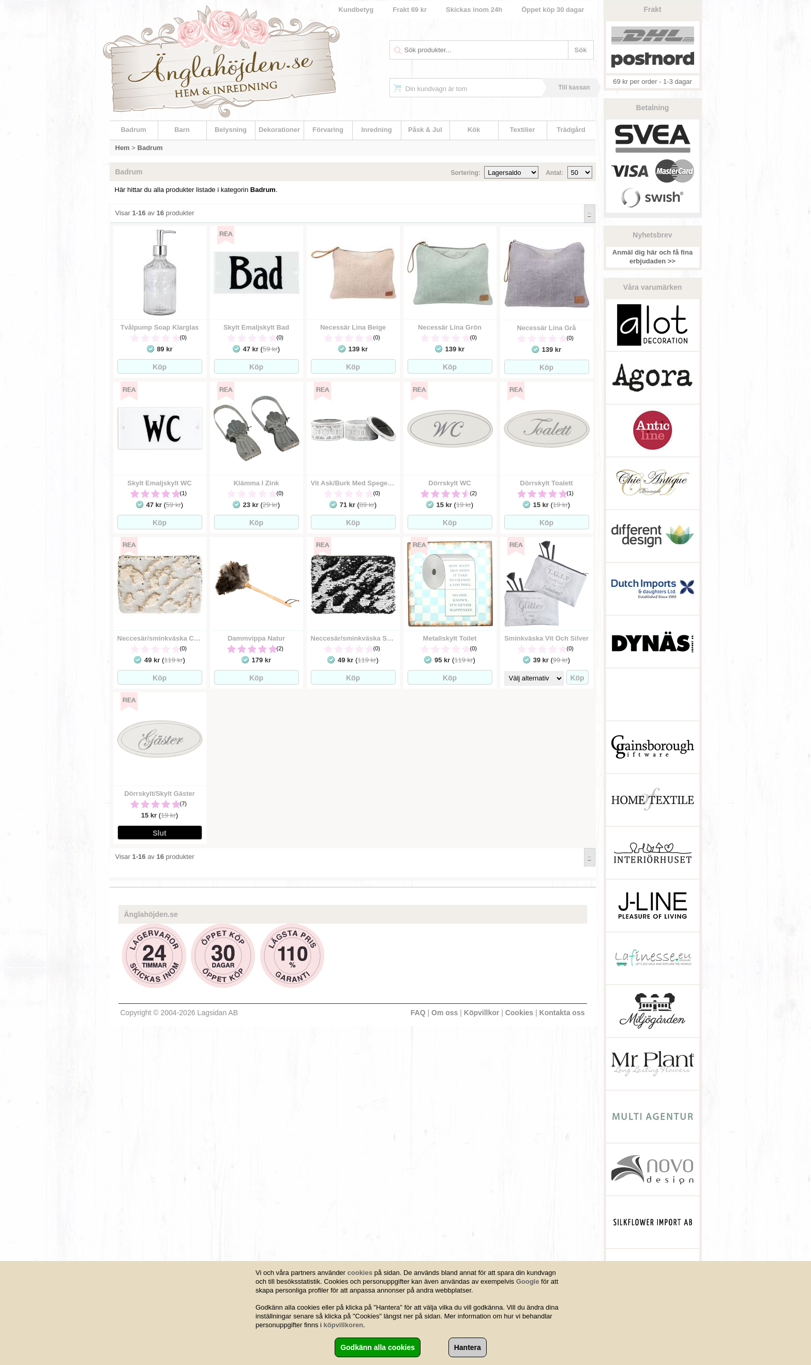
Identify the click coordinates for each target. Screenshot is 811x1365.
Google (527, 1281)
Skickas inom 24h (474, 9)
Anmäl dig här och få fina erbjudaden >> (652, 256)
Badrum (133, 129)
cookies (360, 1273)
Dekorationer (279, 129)
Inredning (376, 129)
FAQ (418, 1012)
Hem (122, 148)
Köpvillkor (481, 1012)
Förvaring (327, 129)
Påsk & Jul (425, 129)
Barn (182, 129)
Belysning (231, 129)
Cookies (519, 1012)
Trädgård (571, 129)
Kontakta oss (562, 1012)
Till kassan (574, 87)
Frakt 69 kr (410, 9)
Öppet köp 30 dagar (552, 9)
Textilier (522, 129)
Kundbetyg (355, 9)
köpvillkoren (344, 1325)
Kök (474, 129)
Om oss (444, 1012)
